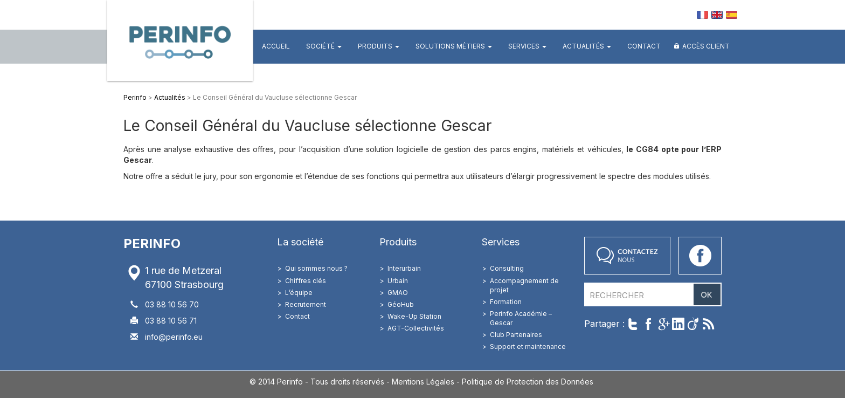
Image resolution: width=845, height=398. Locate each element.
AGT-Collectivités (415, 328)
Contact (644, 46)
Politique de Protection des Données (527, 381)
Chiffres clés (305, 281)
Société (324, 46)
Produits (378, 46)
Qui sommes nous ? (316, 268)
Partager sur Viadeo (693, 324)
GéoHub (400, 304)
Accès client (706, 46)
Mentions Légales (423, 381)
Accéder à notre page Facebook (700, 256)
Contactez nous (627, 256)
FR (702, 15)
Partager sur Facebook (648, 324)
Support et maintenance (528, 346)
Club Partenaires (516, 335)
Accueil (276, 46)
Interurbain (404, 268)
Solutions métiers (453, 46)
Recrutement (305, 304)
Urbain (397, 281)
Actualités (587, 46)
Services (527, 46)
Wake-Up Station (414, 316)
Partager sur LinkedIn (678, 324)
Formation (506, 302)
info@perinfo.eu (174, 336)
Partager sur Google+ (663, 324)
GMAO (397, 293)
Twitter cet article (633, 324)
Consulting (507, 268)
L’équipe (299, 293)
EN (717, 15)
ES (731, 15)
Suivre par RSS (708, 324)
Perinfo (180, 40)
